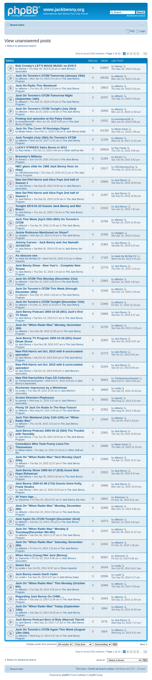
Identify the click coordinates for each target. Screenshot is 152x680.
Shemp (22, 68)
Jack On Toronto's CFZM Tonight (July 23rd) (45, 108)
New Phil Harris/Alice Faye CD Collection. (43, 377)
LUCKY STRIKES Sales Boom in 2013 (41, 147)
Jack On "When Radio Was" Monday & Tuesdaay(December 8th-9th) (42, 530)
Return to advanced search (21, 45)
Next (142, 644)
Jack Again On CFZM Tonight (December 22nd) (47, 519)
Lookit (22, 577)
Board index (17, 25)
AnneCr (23, 159)
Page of (113, 53)
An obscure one (26, 255)
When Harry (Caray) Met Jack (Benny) (41, 555)
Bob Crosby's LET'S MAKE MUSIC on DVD (44, 65)
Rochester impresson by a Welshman (41, 387)
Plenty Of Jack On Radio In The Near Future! (46, 407)
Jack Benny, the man (73, 499)
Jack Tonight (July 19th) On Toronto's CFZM (45, 137)
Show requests (69, 568)
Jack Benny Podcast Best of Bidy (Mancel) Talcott (49, 619)
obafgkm (23, 235)
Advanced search (136, 15)
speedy (22, 400)
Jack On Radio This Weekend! (36, 85)
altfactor (23, 78)
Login (142, 31)
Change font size (142, 24)
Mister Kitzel (25, 131)
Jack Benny (25, 186)
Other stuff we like (74, 150)
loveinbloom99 (26, 121)
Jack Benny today (76, 131)
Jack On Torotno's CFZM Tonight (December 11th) (49, 301)
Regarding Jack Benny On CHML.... (39, 596)
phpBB (65, 675)
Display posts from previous (49, 644)
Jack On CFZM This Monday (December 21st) (46, 278)
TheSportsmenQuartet (31, 380)
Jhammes (24, 499)
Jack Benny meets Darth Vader (36, 574)
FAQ (132, 31)
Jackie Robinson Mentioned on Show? (42, 232)
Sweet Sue (22, 565)
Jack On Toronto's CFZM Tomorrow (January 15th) (50, 75)
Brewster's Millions (28, 156)
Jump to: (100, 660)
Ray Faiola (24, 150)
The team (81, 668)
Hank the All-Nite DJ (29, 258)
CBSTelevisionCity (29, 172)
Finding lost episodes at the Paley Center (43, 118)
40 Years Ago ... (26, 496)
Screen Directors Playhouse (34, 397)
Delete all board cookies (101, 668)
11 (145, 53)
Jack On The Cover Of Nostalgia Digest (42, 128)
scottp (22, 390)
